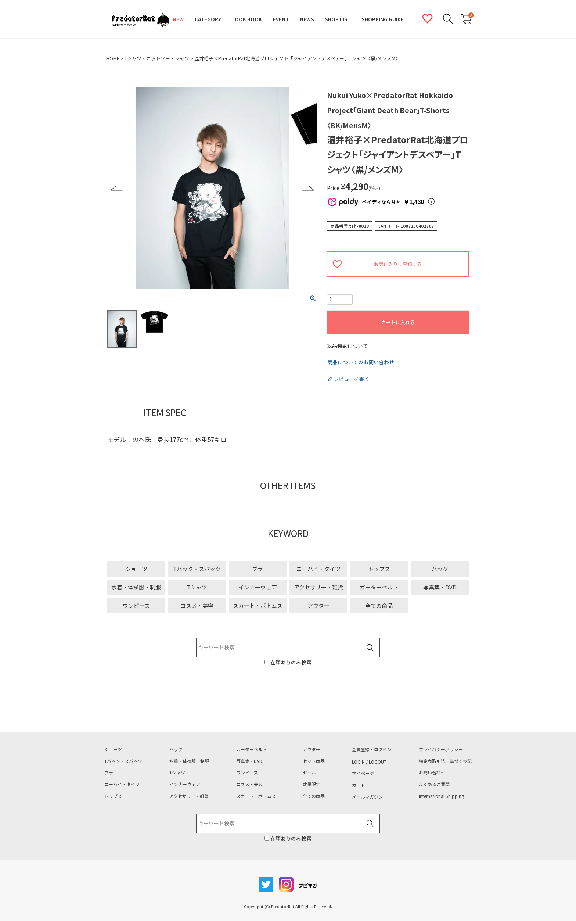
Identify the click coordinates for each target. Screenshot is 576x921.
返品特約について (347, 346)
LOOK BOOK (247, 19)
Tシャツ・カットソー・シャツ (157, 58)
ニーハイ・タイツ (318, 569)
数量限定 (311, 784)
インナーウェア (257, 587)
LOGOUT (377, 762)
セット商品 (314, 761)
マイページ (363, 773)
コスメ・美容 (196, 605)
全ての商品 (379, 605)
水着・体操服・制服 (136, 587)
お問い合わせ (432, 772)
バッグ (440, 569)
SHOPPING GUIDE (382, 19)
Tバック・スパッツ (197, 569)
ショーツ (136, 569)
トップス (379, 569)
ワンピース (136, 605)
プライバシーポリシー (441, 749)
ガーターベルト (379, 587)
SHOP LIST (337, 19)
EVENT (281, 19)
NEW (178, 19)
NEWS (307, 19)
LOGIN (358, 762)
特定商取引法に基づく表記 (445, 761)
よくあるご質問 (434, 784)
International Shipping (441, 796)
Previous (117, 188)
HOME (112, 58)
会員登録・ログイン (372, 749)
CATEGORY (208, 19)
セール (309, 772)
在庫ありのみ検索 (290, 662)
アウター (318, 605)
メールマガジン (367, 797)
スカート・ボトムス (257, 605)
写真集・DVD (440, 587)
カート (358, 785)
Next (308, 188)
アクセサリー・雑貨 (318, 587)
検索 (369, 647)
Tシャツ (197, 587)
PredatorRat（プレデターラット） (140, 19)
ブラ (257, 569)
